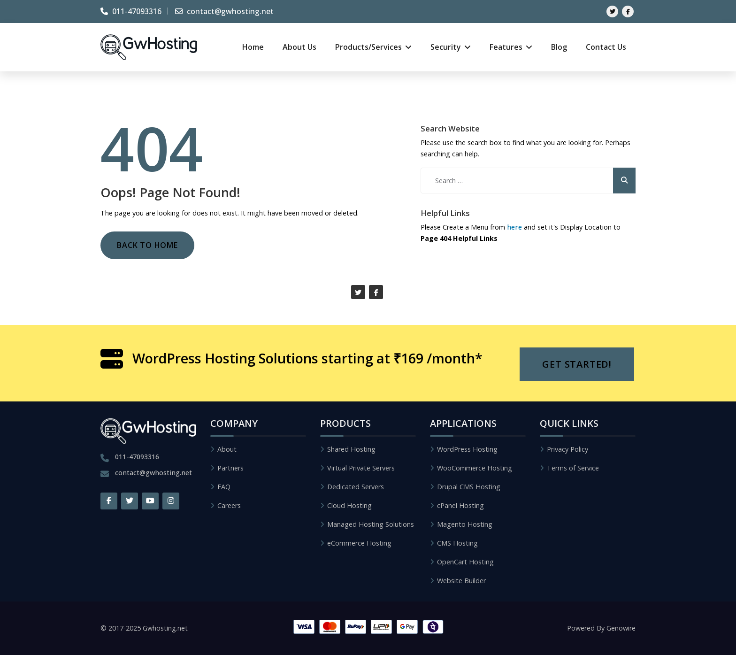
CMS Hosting (457, 543)
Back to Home (147, 245)
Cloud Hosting (349, 505)
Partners (230, 467)
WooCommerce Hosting (474, 467)
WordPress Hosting (467, 449)
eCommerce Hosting (359, 543)
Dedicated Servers (355, 486)
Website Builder (461, 580)
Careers (229, 505)
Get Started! (577, 364)
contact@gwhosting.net (224, 11)
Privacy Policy (567, 449)
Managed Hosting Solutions (370, 524)
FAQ (223, 486)
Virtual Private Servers (361, 467)
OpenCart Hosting (465, 561)
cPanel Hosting (460, 505)
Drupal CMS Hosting (468, 486)
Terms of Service (573, 467)
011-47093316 (130, 11)
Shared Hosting (351, 449)
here (514, 227)
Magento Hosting (464, 524)
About (227, 449)
